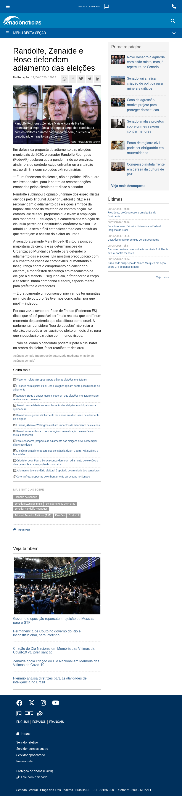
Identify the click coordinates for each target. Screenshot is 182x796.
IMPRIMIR (21, 530)
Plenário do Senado (26, 497)
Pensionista (24, 761)
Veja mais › (162, 277)
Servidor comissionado (32, 749)
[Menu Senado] (7, 6)
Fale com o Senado (32, 777)
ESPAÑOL (39, 722)
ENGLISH (22, 722)
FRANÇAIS (56, 722)
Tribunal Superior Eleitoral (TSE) (33, 515)
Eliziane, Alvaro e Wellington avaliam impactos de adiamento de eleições (58, 425)
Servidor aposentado (30, 755)
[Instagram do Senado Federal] (43, 703)
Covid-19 (74, 515)
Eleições (60, 515)
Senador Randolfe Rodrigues (31, 508)
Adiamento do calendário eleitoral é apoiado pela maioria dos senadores (58, 470)
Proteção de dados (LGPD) (34, 771)
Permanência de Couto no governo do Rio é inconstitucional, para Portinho (47, 633)
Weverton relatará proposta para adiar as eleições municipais (51, 379)
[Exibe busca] (173, 21)
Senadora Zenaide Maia (28, 504)
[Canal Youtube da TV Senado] (54, 703)
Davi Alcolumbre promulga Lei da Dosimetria (133, 239)
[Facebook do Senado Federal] (21, 703)
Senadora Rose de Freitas (60, 504)
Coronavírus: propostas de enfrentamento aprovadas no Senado (53, 476)
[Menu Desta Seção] (91, 33)
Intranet (24, 734)
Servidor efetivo (27, 742)
